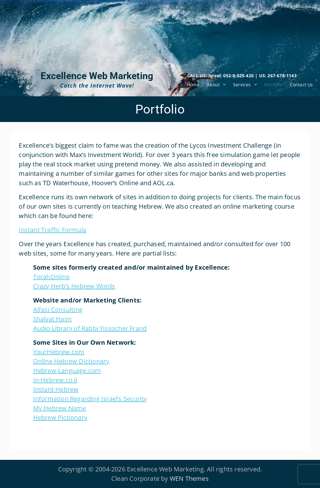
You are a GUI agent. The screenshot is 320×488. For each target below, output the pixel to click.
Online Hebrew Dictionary (71, 361)
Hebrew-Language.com (67, 370)
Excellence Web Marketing (97, 75)
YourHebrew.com (59, 352)
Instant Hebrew (56, 389)
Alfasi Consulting (57, 309)
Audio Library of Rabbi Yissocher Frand (90, 328)
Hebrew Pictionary (60, 417)
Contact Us (301, 85)
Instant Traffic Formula (52, 230)
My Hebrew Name (59, 408)
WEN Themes (189, 478)
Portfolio (273, 85)
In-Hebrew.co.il (55, 380)
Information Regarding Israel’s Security (90, 398)
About (213, 85)
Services (242, 85)
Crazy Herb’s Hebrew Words (74, 286)
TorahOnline (51, 276)
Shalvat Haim (52, 319)
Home (193, 85)
